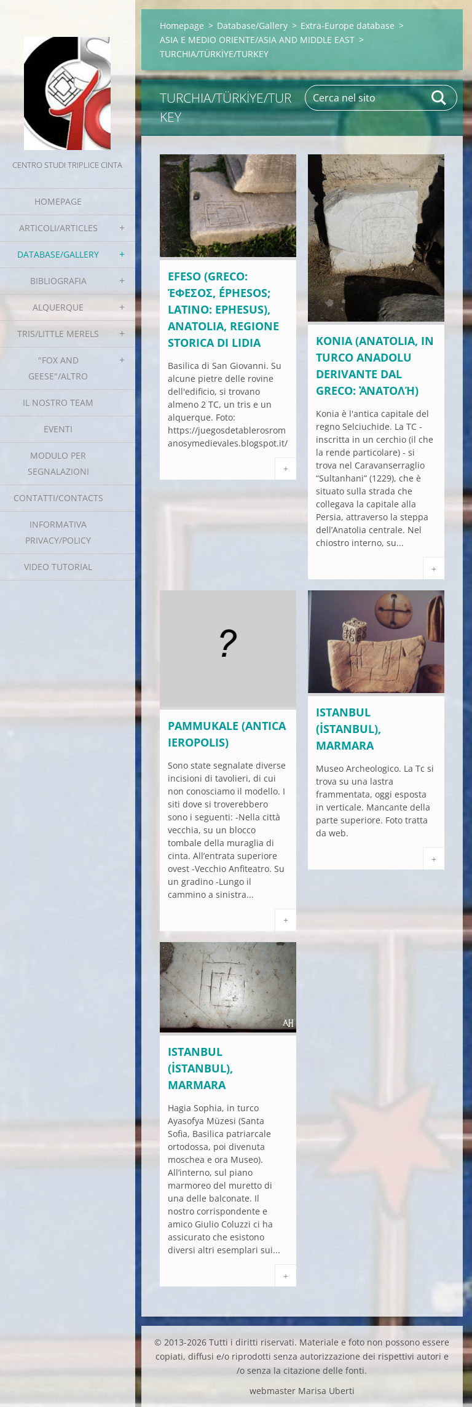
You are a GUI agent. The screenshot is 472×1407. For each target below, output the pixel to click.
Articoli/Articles (58, 228)
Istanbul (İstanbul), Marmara (200, 1068)
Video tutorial (58, 567)
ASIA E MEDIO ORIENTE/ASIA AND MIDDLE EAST (257, 40)
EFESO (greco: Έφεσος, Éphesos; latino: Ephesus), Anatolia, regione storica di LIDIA (223, 309)
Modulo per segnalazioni (58, 463)
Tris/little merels (58, 333)
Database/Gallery (58, 254)
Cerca (439, 98)
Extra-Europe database (348, 25)
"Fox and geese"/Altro (58, 368)
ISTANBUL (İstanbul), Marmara (348, 729)
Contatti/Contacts (58, 498)
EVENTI (58, 429)
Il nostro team (58, 402)
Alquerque (58, 307)
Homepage (58, 201)
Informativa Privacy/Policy (58, 532)
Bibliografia (58, 281)
